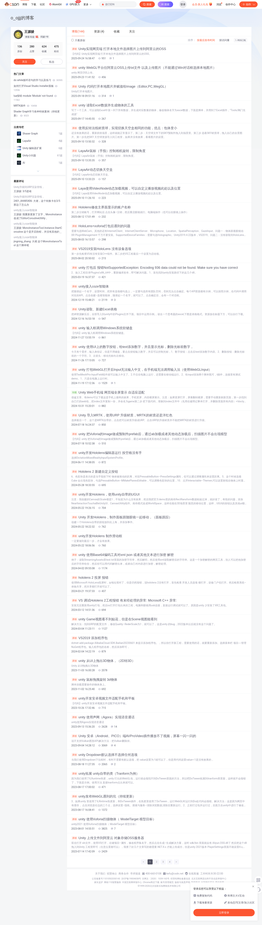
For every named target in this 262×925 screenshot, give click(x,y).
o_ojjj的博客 (22, 17)
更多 (87, 4)
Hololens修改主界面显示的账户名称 (101, 207)
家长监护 (98, 882)
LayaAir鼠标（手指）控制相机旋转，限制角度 (108, 151)
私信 (51, 61)
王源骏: (18, 191)
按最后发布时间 (206, 40)
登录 (182, 4)
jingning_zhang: (23, 241)
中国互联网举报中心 (132, 882)
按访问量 (224, 40)
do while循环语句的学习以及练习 (38, 80)
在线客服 (194, 873)
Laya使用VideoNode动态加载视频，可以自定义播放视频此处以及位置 (126, 188)
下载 (33, 4)
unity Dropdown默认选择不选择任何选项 (104, 755)
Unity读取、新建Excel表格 (94, 309)
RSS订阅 (240, 40)
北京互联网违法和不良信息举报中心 (208, 878)
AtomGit (55, 4)
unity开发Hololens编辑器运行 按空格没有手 (106, 453)
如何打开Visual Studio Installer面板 (36, 87)
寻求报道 (135, 873)
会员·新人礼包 (202, 4)
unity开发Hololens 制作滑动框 (96, 536)
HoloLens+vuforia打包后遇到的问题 (101, 226)
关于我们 (100, 873)
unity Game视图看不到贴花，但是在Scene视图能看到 (114, 619)
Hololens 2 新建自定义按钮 (94, 471)
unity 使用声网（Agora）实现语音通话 (103, 717)
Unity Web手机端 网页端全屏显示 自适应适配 (108, 392)
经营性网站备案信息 (180, 878)
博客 (24, 4)
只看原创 (78, 40)
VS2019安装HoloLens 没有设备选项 (101, 249)
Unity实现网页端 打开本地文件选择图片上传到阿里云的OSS (118, 49)
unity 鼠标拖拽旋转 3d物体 (94, 679)
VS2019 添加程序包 (89, 638)
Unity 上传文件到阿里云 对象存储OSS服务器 (107, 838)
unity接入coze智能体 (90, 286)
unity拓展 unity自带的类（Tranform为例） (105, 773)
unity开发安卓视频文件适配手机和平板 (103, 698)
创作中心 (230, 4)
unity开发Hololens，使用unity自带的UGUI (105, 494)
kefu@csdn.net (175, 873)
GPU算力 (73, 3)
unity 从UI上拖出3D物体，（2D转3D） (103, 661)
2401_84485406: (23, 200)
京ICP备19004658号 (131, 878)
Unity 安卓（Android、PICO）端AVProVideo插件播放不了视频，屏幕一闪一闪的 (133, 736)
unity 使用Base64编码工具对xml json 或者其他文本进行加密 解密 (122, 555)
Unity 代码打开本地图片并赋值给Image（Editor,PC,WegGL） (119, 86)
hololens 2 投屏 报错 (89, 577)
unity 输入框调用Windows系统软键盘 (102, 328)
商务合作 (123, 873)
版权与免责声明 (182, 882)
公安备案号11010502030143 (106, 878)
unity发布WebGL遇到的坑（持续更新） (103, 796)
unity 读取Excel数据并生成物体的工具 (102, 105)
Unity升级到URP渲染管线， (29, 187)
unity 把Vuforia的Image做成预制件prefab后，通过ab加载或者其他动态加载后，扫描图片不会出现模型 (149, 434)
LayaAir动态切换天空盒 (92, 169)
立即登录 (224, 912)
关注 (24, 61)
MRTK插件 (25, 105)
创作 (248, 4)
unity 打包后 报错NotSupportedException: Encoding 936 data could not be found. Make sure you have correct (154, 267)
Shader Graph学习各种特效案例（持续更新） (37, 113)
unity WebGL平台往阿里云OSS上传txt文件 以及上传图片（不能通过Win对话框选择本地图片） (143, 68)
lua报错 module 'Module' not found (35, 97)
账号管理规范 (167, 882)
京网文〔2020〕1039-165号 (155, 878)
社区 (42, 4)
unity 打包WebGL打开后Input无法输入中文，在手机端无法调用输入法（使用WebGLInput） (141, 369)
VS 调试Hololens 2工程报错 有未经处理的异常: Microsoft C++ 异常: (124, 600)
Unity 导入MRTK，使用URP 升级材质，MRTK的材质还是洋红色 (121, 415)
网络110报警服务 (112, 882)
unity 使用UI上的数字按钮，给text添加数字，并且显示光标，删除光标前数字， (132, 347)
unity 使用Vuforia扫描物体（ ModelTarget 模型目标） (113, 819)
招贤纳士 (112, 873)
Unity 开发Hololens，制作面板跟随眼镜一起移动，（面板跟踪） (121, 517)
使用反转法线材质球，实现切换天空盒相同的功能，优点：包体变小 (124, 128)
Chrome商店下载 (151, 882)
